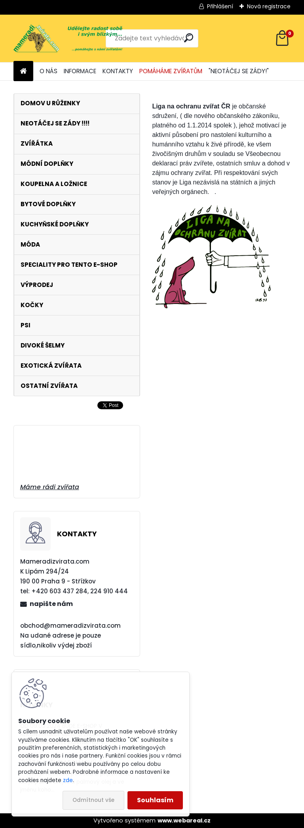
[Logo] (67, 38)
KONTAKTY (118, 71)
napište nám (51, 603)
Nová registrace (269, 6)
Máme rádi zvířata (49, 487)
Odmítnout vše (93, 800)
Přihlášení (220, 6)
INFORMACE (80, 71)
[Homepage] (23, 71)
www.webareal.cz (184, 820)
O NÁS (48, 71)
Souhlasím (155, 800)
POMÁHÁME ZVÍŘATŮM (170, 71)
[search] (188, 37)
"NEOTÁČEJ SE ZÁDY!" (239, 71)
